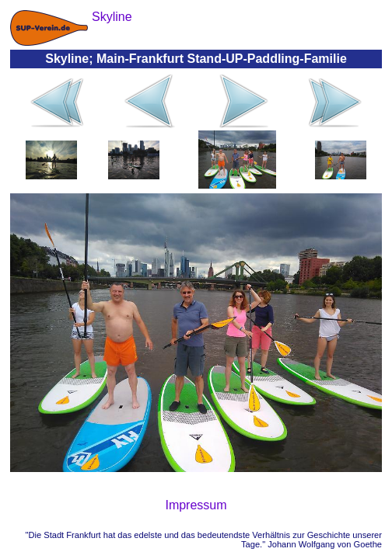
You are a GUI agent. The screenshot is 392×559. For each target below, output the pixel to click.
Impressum (195, 505)
